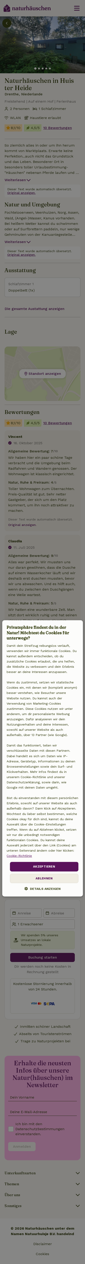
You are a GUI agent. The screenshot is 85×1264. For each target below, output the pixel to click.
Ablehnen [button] (44, 878)
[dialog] (42, 758)
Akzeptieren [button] (44, 866)
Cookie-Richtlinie (19, 856)
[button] (42, 888)
